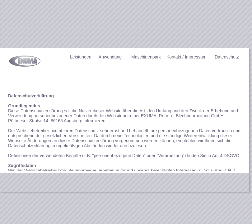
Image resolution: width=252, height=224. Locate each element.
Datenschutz (227, 56)
